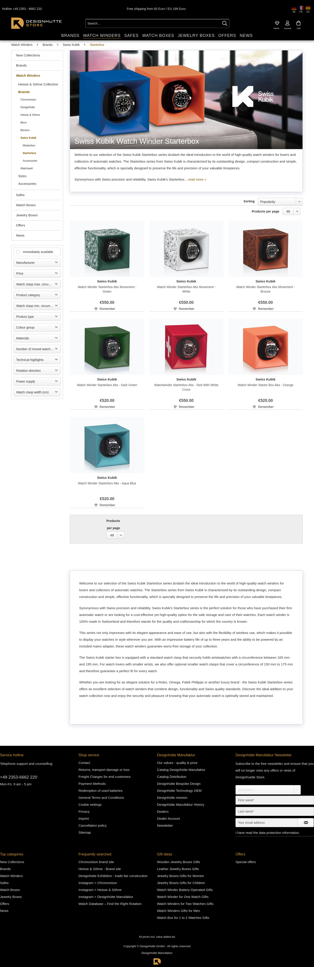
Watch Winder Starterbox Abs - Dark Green (107, 385)
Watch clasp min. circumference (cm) (38, 305)
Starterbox (29, 152)
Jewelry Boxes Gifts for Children (181, 882)
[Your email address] (267, 822)
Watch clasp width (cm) (32, 392)
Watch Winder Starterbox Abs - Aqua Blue (107, 483)
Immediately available (38, 251)
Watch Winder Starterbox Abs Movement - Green (107, 289)
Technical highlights (29, 359)
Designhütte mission (172, 797)
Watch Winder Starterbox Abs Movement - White (186, 289)
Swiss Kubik (28, 137)
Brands (21, 65)
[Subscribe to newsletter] (306, 822)
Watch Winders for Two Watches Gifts (185, 903)
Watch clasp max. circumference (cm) (38, 284)
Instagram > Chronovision (97, 882)
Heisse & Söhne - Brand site (99, 869)
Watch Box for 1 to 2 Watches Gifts (183, 917)
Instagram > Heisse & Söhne (99, 889)
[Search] (224, 23)
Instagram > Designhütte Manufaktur (105, 896)
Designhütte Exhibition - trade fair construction (113, 875)
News (20, 235)
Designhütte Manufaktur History (180, 804)
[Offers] (227, 35)
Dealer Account (168, 818)
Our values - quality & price (177, 762)
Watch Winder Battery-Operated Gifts (185, 889)
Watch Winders (28, 75)
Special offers (246, 862)
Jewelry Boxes (27, 215)
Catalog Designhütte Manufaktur (181, 769)
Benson (25, 130)
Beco (23, 122)
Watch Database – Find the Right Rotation (109, 903)
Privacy (84, 811)
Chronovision (28, 99)
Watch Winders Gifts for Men (178, 910)
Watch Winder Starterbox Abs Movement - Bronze (265, 289)
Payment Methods (92, 783)
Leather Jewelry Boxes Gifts (178, 869)
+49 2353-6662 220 (18, 776)
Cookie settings (90, 804)
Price (19, 273)
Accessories (30, 160)
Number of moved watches (35, 349)
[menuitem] (277, 23)
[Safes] (131, 35)
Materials (22, 338)
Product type (25, 316)
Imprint (83, 818)
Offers (20, 225)
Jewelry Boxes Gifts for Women (180, 875)
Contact (84, 762)
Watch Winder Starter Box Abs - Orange (266, 385)
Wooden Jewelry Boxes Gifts (178, 862)
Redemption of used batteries (100, 790)
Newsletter (165, 825)
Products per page (265, 211)
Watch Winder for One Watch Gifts (183, 896)
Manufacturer (25, 262)
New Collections (28, 55)
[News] (246, 35)
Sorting (249, 201)
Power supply (25, 381)
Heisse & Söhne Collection (38, 84)
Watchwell (26, 168)
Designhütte (27, 107)
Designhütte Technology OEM (179, 790)
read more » (197, 179)
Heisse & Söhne (30, 114)
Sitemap (84, 832)
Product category (28, 295)
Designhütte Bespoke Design (178, 783)
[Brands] (70, 35)
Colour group (25, 327)
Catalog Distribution (171, 776)
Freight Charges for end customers (104, 776)
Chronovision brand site (96, 862)
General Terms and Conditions (101, 797)
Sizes (22, 176)
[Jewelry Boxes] (196, 35)
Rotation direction (28, 370)
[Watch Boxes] (158, 35)
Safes (20, 195)
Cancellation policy (92, 825)
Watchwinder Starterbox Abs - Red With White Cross (186, 387)
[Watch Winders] (101, 35)
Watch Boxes (26, 205)
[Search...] (157, 23)
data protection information (279, 832)
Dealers (163, 811)
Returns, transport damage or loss (104, 769)
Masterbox (29, 145)
